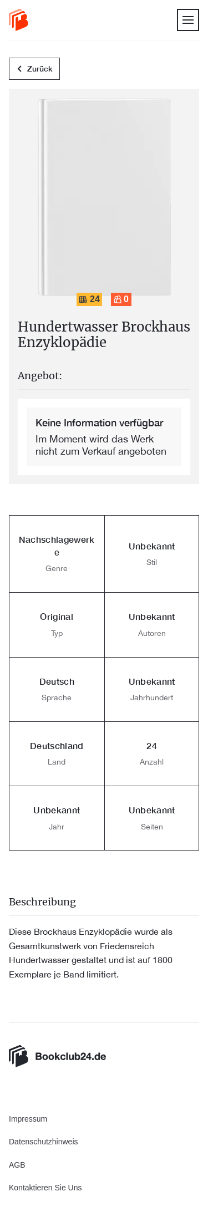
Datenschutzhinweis (43, 1141)
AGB (17, 1164)
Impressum (28, 1118)
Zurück (34, 69)
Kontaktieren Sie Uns (45, 1187)
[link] (18, 20)
